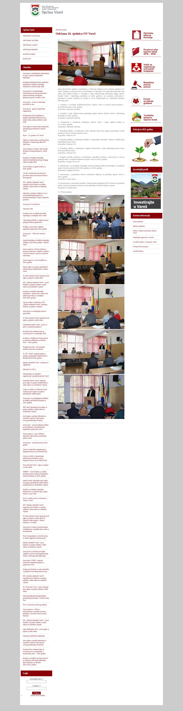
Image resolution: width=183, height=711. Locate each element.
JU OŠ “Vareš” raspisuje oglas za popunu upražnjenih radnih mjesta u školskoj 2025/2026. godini (35, 356)
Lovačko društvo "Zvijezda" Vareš (145, 242)
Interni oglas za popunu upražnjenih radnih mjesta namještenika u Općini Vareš (35, 269)
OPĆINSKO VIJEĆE (81, 21)
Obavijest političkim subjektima (34, 636)
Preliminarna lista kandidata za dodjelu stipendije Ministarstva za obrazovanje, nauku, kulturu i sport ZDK (35, 119)
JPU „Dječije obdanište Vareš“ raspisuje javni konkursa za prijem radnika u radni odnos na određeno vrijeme (35, 579)
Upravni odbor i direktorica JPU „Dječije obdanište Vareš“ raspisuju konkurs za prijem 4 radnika (35, 304)
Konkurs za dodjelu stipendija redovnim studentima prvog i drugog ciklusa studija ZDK (35, 160)
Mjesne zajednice (139, 226)
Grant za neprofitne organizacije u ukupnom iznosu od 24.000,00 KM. (35, 450)
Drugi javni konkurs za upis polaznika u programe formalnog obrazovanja (36, 570)
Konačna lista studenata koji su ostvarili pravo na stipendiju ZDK (34, 332)
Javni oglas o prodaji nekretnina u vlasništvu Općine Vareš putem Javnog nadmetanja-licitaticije (34, 642)
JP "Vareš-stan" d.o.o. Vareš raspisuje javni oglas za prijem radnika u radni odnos (35, 589)
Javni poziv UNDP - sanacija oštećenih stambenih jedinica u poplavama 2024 (33, 562)
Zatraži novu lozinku (38, 695)
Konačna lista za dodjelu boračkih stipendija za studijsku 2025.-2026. (35, 214)
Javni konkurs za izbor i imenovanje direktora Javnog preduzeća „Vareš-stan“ (35, 151)
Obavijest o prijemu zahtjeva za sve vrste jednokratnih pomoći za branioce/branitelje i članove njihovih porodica (36, 196)
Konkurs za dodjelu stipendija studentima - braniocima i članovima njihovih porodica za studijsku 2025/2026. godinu (35, 294)
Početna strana (61, 30)
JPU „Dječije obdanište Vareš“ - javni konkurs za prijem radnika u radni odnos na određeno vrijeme (36, 622)
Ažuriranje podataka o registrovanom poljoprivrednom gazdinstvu (35, 221)
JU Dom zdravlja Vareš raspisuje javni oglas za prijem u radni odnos (36, 277)
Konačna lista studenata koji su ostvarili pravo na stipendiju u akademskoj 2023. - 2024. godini (34, 651)
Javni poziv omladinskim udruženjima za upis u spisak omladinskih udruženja (36, 75)
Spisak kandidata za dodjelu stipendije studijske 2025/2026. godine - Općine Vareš (36, 242)
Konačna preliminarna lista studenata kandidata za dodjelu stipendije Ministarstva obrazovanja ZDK (35, 84)
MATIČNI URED (125, 21)
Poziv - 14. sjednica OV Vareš (33, 135)
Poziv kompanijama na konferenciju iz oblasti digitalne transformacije (35, 537)
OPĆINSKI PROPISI (104, 21)
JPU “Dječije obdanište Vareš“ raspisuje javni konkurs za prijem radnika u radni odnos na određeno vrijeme (35, 508)
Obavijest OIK (28, 209)
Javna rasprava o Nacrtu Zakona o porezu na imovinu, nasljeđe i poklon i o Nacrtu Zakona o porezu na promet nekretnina (36, 252)
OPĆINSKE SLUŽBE (58, 21)
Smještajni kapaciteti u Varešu (143, 237)
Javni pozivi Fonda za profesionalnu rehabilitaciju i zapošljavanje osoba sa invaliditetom (36, 529)
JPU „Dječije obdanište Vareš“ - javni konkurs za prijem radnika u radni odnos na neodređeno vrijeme (36, 284)
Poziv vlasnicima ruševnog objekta (35, 605)
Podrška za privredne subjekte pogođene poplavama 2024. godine (35, 228)
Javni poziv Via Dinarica (31, 204)
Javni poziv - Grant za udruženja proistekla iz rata (34, 103)
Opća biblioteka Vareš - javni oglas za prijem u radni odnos (36, 630)
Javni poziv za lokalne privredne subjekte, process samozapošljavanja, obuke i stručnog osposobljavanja (35, 554)
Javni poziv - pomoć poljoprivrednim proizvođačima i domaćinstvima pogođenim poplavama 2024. (35, 427)
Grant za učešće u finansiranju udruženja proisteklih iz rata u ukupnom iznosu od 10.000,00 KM (35, 458)
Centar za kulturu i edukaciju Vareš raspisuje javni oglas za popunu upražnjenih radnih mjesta (35, 391)
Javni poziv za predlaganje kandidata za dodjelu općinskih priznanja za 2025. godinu (35, 400)
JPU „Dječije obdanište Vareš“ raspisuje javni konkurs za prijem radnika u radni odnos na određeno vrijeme (35, 185)
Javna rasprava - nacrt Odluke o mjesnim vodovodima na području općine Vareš (34, 436)
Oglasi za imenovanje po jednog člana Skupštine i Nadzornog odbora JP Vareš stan (36, 142)
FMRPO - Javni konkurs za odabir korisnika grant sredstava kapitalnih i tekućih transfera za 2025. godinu (35, 474)
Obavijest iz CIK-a (29, 369)
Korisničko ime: (36, 679)
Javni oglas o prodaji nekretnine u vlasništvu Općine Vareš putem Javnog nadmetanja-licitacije (34, 418)
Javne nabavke (138, 222)
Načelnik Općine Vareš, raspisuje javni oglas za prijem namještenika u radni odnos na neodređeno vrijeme (35, 383)
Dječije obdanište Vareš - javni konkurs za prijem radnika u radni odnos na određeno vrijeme (34, 545)
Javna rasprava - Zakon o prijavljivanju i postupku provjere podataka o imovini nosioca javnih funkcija (34, 612)
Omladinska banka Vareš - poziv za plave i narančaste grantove (35, 326)
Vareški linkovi (138, 251)
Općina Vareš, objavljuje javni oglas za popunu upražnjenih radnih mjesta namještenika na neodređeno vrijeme (35, 483)
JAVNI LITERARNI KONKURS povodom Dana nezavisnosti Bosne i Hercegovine (35, 175)
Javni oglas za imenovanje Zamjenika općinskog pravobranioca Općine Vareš (36, 129)
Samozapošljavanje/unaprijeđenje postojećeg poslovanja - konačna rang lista (36, 598)
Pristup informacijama (140, 247)
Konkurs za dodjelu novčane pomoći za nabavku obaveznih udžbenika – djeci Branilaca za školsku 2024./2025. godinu (35, 661)
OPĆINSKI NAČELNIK (33, 21)
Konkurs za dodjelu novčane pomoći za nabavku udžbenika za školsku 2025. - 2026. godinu (35, 340)
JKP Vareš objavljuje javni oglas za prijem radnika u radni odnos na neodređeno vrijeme (35, 409)
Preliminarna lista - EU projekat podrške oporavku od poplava (34, 348)
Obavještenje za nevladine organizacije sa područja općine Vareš (36, 375)
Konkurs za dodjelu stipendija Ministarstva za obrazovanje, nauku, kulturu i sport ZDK (35, 491)
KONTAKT (143, 21)
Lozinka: (36, 686)
